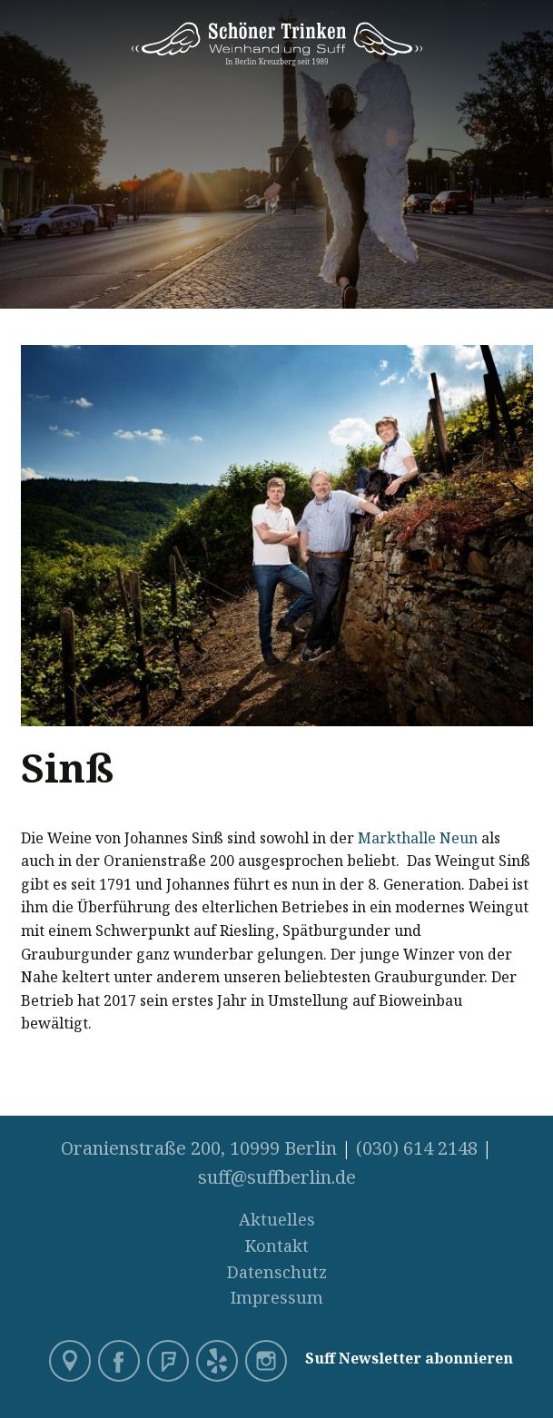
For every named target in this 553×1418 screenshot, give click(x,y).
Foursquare (170, 1362)
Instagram (268, 1362)
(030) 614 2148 (417, 1148)
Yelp (219, 1362)
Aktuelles (277, 1219)
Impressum (277, 1297)
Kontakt (277, 1245)
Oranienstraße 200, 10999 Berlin (199, 1148)
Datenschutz (277, 1272)
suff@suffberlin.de (277, 1177)
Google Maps (71, 1362)
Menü (535, 29)
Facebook (120, 1362)
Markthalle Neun (418, 838)
